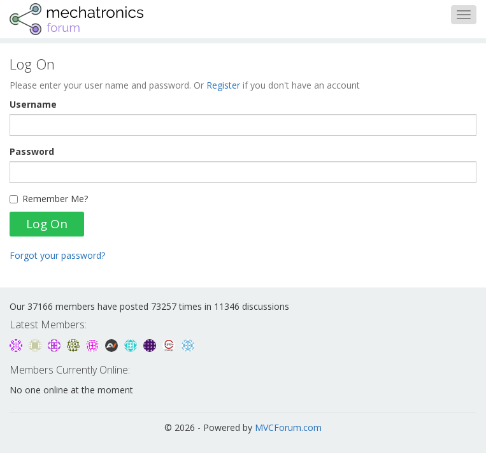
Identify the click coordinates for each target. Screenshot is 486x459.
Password (32, 151)
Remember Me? (49, 199)
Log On (47, 223)
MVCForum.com (288, 427)
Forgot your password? (57, 255)
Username (33, 104)
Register (223, 85)
